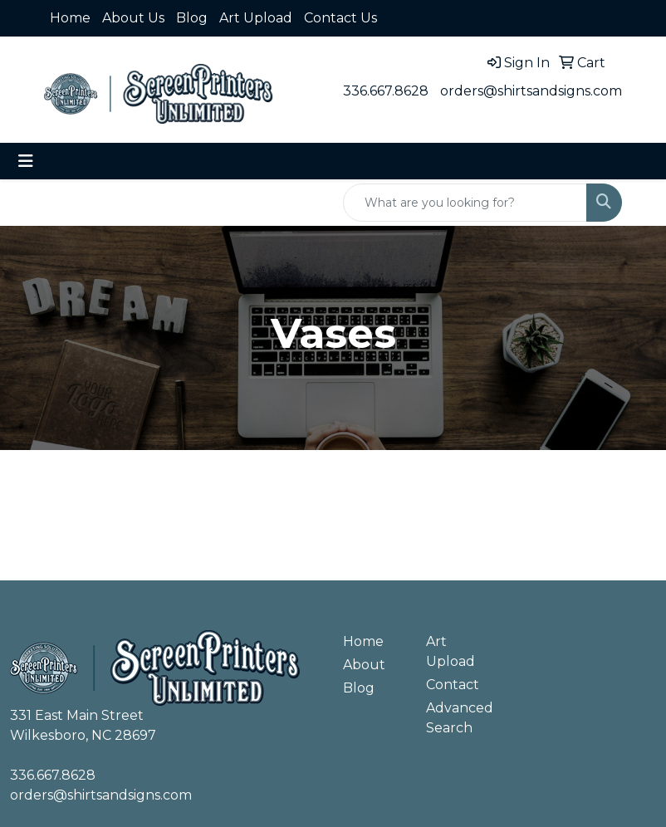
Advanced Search (457, 718)
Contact (452, 684)
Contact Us (340, 18)
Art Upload (255, 18)
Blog (192, 18)
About (364, 665)
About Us (133, 18)
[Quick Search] (465, 203)
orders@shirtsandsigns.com (531, 91)
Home (70, 18)
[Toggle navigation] (25, 161)
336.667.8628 (385, 91)
